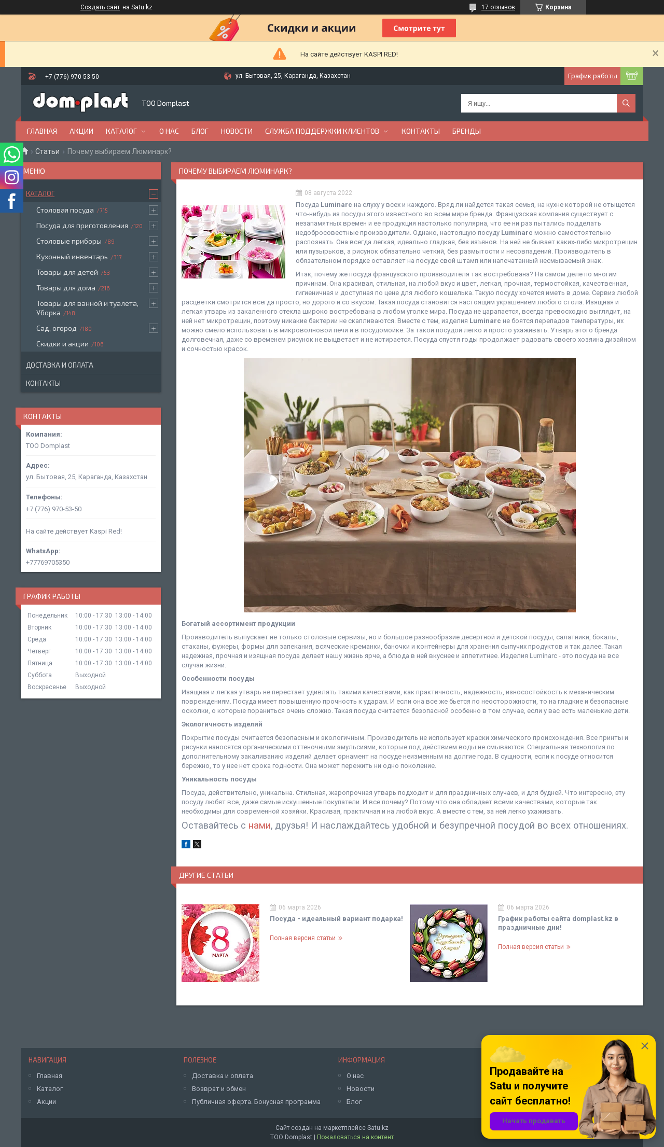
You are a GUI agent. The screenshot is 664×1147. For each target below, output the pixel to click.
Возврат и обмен (219, 1089)
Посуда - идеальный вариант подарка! (336, 918)
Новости (237, 131)
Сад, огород (56, 328)
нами (259, 825)
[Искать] (626, 103)
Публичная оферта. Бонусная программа (256, 1102)
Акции (81, 131)
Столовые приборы (69, 240)
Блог (200, 131)
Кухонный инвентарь (72, 256)
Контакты (421, 131)
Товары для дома (65, 287)
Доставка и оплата (59, 365)
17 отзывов (498, 7)
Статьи (47, 151)
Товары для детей (67, 272)
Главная (42, 131)
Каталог (121, 131)
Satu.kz (378, 1127)
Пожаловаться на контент (355, 1137)
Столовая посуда (65, 209)
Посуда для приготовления (82, 225)
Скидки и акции (62, 343)
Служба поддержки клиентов (322, 131)
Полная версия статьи (303, 938)
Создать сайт (100, 7)
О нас (169, 131)
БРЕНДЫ (466, 131)
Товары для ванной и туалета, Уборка (87, 308)
